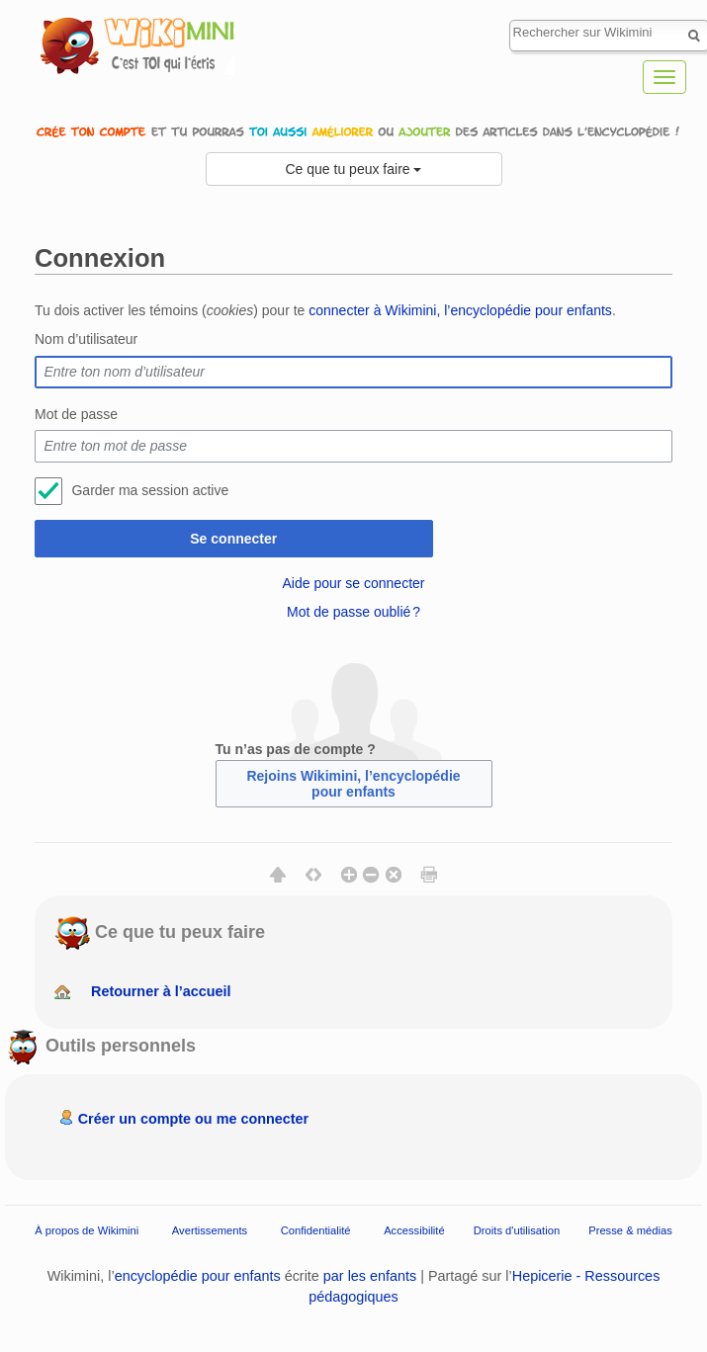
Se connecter (233, 539)
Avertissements (209, 1230)
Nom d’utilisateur (86, 339)
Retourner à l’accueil (161, 991)
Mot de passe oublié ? (353, 612)
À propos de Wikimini (86, 1230)
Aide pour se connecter (354, 583)
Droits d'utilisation (517, 1230)
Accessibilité (414, 1230)
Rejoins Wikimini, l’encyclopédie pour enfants (353, 784)
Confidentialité (316, 1230)
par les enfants (369, 1276)
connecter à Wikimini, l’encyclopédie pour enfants (460, 310)
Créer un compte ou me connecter (193, 1119)
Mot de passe (76, 414)
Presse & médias (630, 1230)
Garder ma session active (149, 490)
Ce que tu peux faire (354, 169)
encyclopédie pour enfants (198, 1276)
